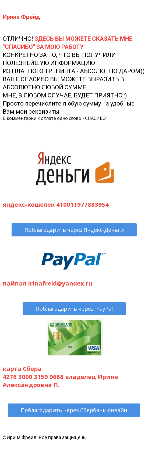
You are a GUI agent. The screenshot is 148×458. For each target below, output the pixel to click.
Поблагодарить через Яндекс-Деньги (74, 229)
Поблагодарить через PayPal (74, 308)
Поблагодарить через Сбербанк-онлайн (74, 410)
